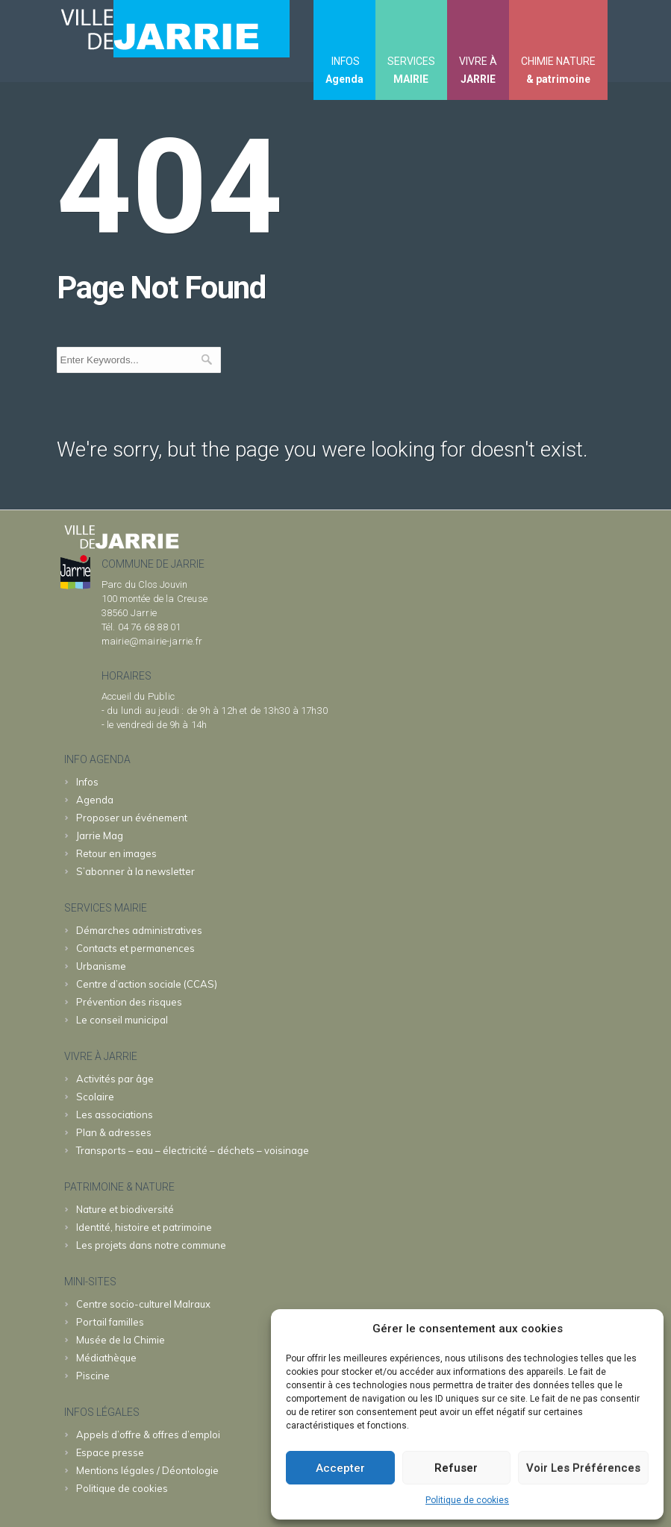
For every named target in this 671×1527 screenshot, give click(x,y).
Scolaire (95, 1097)
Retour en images (116, 853)
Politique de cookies (467, 1500)
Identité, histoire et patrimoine (144, 1227)
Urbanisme (101, 966)
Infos (87, 782)
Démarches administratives (139, 930)
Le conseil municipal (122, 1020)
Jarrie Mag (99, 835)
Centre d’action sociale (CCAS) (146, 984)
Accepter (340, 1468)
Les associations (114, 1114)
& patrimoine (558, 79)
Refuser (456, 1468)
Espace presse (110, 1452)
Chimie (120, 1340)
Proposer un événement (131, 818)
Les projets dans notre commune (151, 1245)
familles (110, 1322)
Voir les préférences (583, 1468)
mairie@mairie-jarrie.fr (152, 641)
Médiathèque (106, 1358)
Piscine (93, 1376)
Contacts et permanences (135, 948)
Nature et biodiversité (125, 1209)
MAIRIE (410, 79)
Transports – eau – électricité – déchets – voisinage (192, 1150)
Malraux (143, 1304)
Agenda (344, 79)
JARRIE (478, 79)
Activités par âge (115, 1079)
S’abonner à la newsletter (135, 871)
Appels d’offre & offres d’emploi (148, 1434)
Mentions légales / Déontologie (147, 1470)
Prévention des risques (129, 1002)
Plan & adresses (114, 1132)
